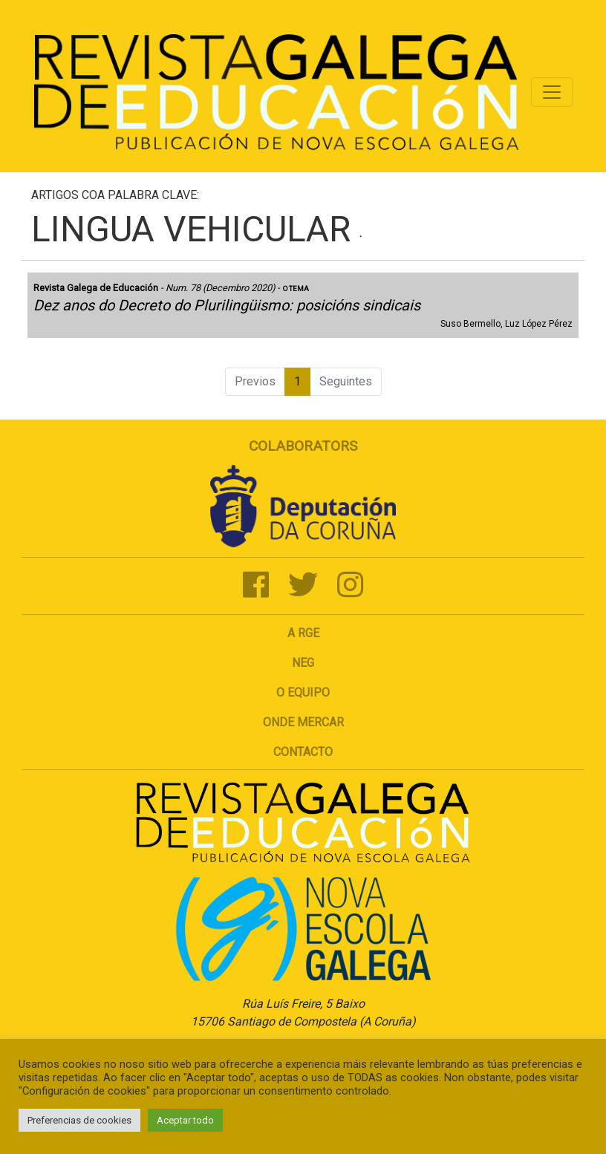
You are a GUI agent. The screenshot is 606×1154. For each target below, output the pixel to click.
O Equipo (303, 692)
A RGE (303, 633)
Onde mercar (303, 722)
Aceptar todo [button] (185, 1120)
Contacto (303, 752)
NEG (303, 663)
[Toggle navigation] (552, 92)
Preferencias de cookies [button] (79, 1120)
